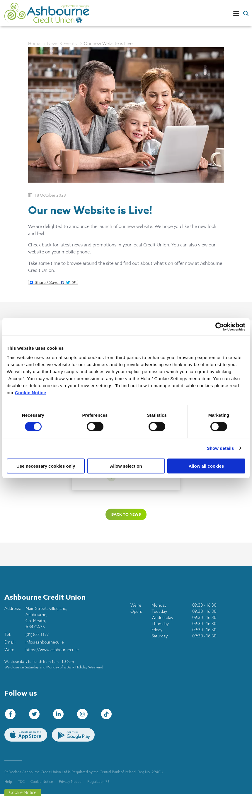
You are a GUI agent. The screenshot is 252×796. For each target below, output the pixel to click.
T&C (21, 783)
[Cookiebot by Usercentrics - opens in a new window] (219, 326)
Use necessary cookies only (45, 465)
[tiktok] (108, 715)
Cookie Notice (30, 392)
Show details (220, 448)
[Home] (32, 13)
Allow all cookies (206, 465)
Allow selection (126, 465)
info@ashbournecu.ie (45, 643)
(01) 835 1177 (37, 636)
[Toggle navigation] (158, 13)
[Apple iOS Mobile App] (25, 736)
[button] (245, 13)
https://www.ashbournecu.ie (52, 651)
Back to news (126, 515)
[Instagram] (83, 715)
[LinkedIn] (59, 715)
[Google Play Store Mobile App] (73, 736)
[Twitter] (35, 715)
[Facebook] (11, 715)
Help (8, 783)
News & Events (62, 43)
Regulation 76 (98, 783)
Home (34, 43)
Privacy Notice (70, 783)
